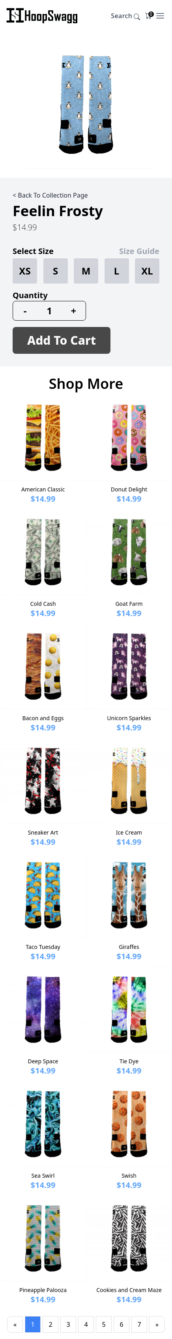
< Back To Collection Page (50, 195)
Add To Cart (61, 340)
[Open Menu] (160, 16)
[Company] (42, 16)
